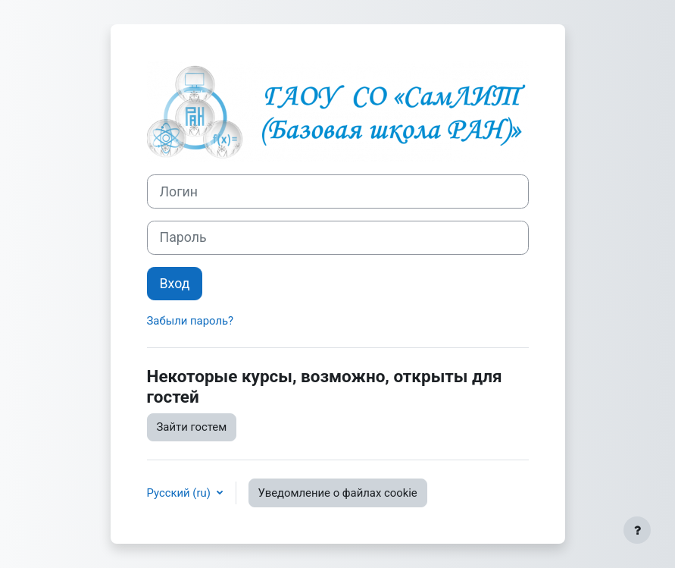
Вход (175, 283)
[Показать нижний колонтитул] (637, 530)
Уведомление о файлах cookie (337, 493)
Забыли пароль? (190, 321)
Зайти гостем (192, 427)
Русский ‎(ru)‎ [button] (180, 493)
